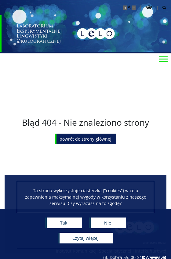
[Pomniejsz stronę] (134, 7)
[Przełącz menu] (163, 58)
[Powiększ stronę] (125, 7)
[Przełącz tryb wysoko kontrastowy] (149, 7)
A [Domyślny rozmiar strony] (129, 7)
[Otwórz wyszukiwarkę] (162, 8)
